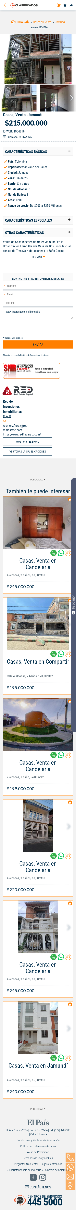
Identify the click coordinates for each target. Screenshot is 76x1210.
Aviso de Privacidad (38, 1152)
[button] (38, 152)
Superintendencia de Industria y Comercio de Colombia (38, 1170)
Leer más (36, 257)
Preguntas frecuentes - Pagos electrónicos (38, 1164)
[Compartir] (71, 5)
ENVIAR (38, 344)
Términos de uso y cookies (38, 1158)
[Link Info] (38, 571)
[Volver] (6, 5)
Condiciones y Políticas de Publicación (38, 1140)
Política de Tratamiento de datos (34, 355)
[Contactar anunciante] (68, 554)
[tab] (38, 152)
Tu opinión (73, 605)
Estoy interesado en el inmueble (38, 313)
